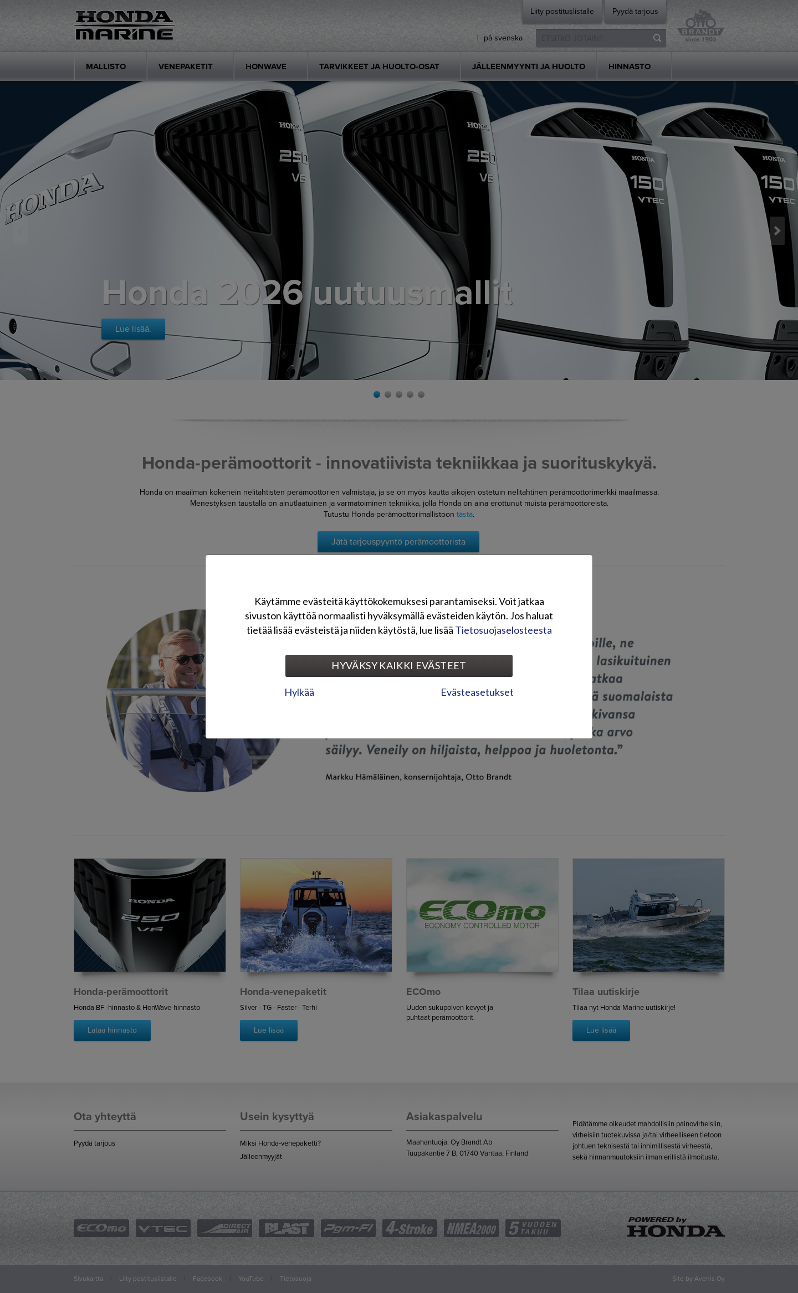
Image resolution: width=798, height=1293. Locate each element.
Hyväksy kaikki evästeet (398, 665)
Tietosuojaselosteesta (503, 630)
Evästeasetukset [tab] (477, 692)
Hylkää (299, 692)
